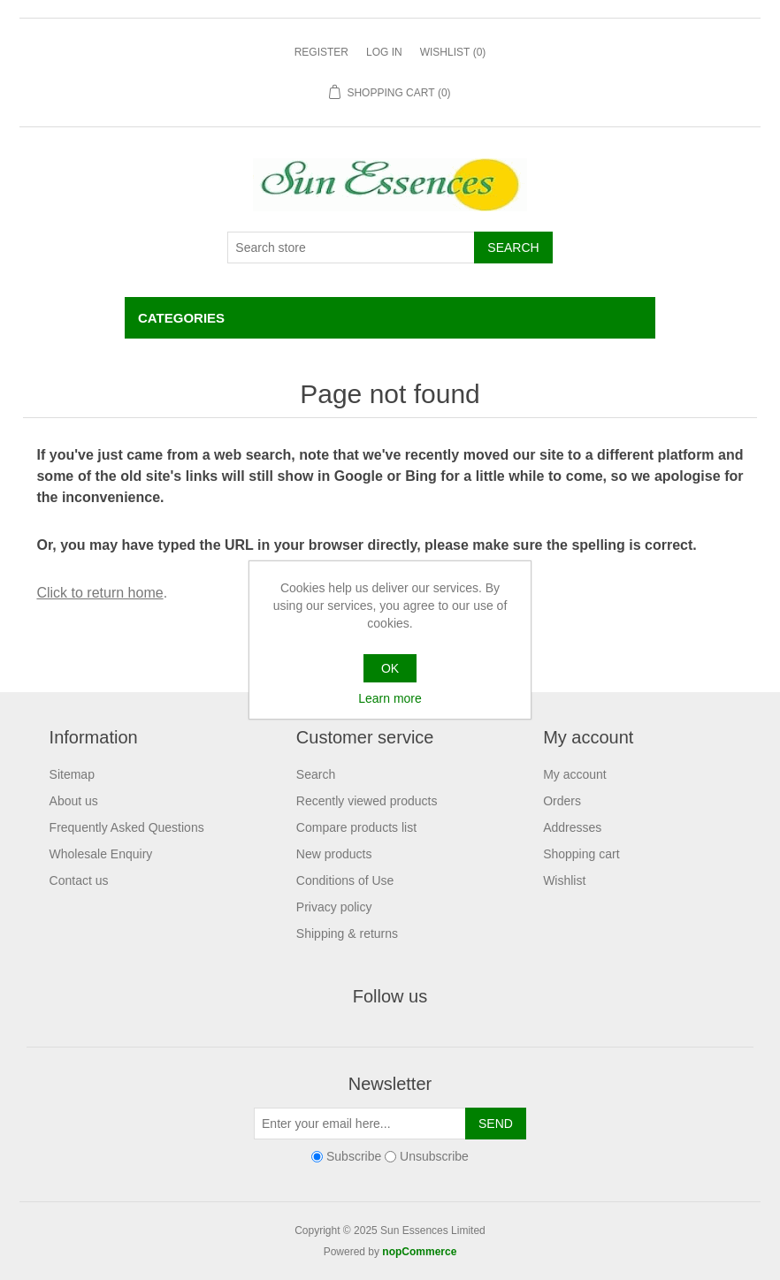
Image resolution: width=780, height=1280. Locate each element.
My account (575, 774)
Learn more (390, 698)
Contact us (79, 880)
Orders (562, 801)
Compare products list (356, 827)
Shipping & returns (347, 933)
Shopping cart (581, 854)
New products (334, 854)
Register (321, 52)
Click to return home (99, 592)
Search (315, 774)
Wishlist (564, 880)
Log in (384, 52)
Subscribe (353, 1156)
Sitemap (72, 774)
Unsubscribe (434, 1156)
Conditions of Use (345, 880)
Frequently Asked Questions (127, 827)
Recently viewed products (367, 801)
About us (74, 801)
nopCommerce (419, 1252)
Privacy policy (334, 907)
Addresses (572, 827)
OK (390, 668)
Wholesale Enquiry (101, 854)
